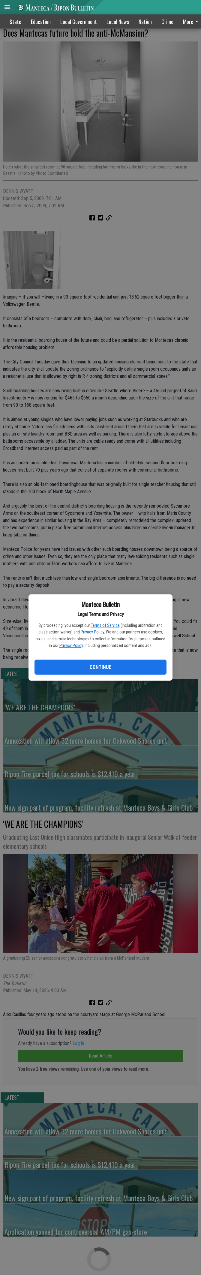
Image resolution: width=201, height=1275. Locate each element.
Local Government (78, 22)
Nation (145, 22)
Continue (100, 667)
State (15, 22)
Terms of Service (105, 625)
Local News (117, 22)
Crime (167, 22)
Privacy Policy (92, 632)
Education (41, 22)
